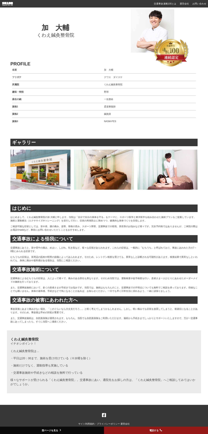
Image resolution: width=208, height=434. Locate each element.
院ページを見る (52, 430)
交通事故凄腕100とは (165, 3)
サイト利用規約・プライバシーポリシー (99, 424)
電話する (156, 430)
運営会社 (184, 3)
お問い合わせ (199, 3)
